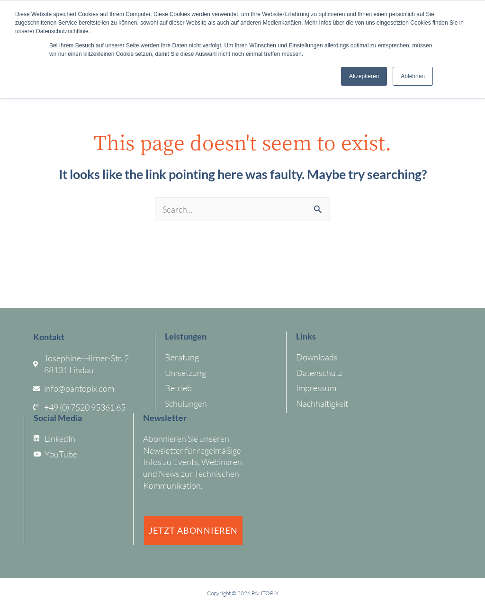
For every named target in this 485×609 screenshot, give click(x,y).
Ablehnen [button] (413, 76)
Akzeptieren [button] (364, 76)
